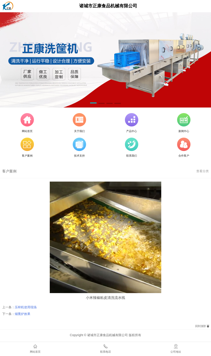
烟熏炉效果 (22, 314)
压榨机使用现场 (26, 307)
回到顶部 (200, 326)
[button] (93, 104)
